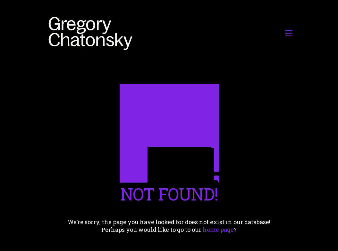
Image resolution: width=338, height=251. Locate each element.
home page (218, 229)
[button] (288, 33)
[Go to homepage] (92, 33)
